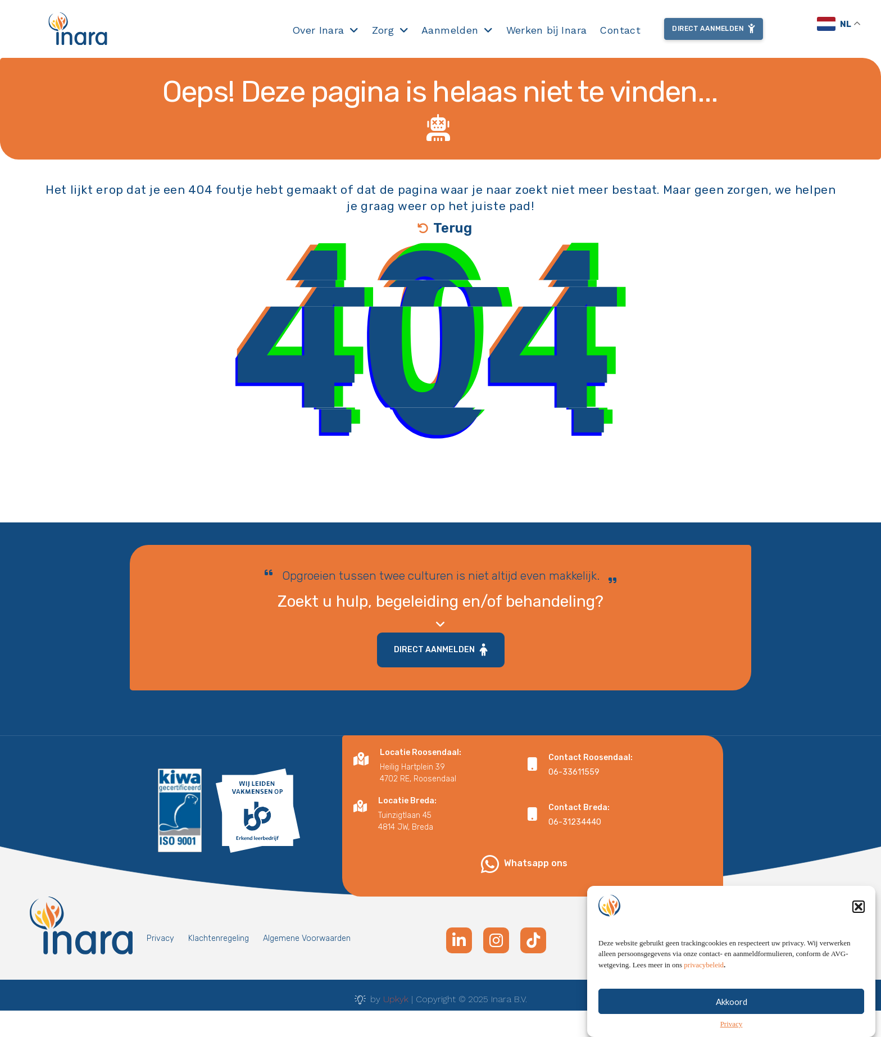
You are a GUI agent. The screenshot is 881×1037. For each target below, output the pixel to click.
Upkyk (395, 999)
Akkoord (731, 1014)
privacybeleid (704, 977)
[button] (858, 919)
